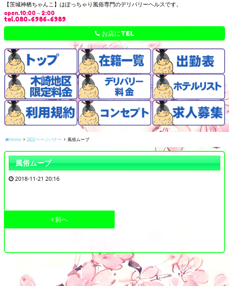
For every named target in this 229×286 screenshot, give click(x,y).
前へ (59, 219)
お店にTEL (114, 33)
